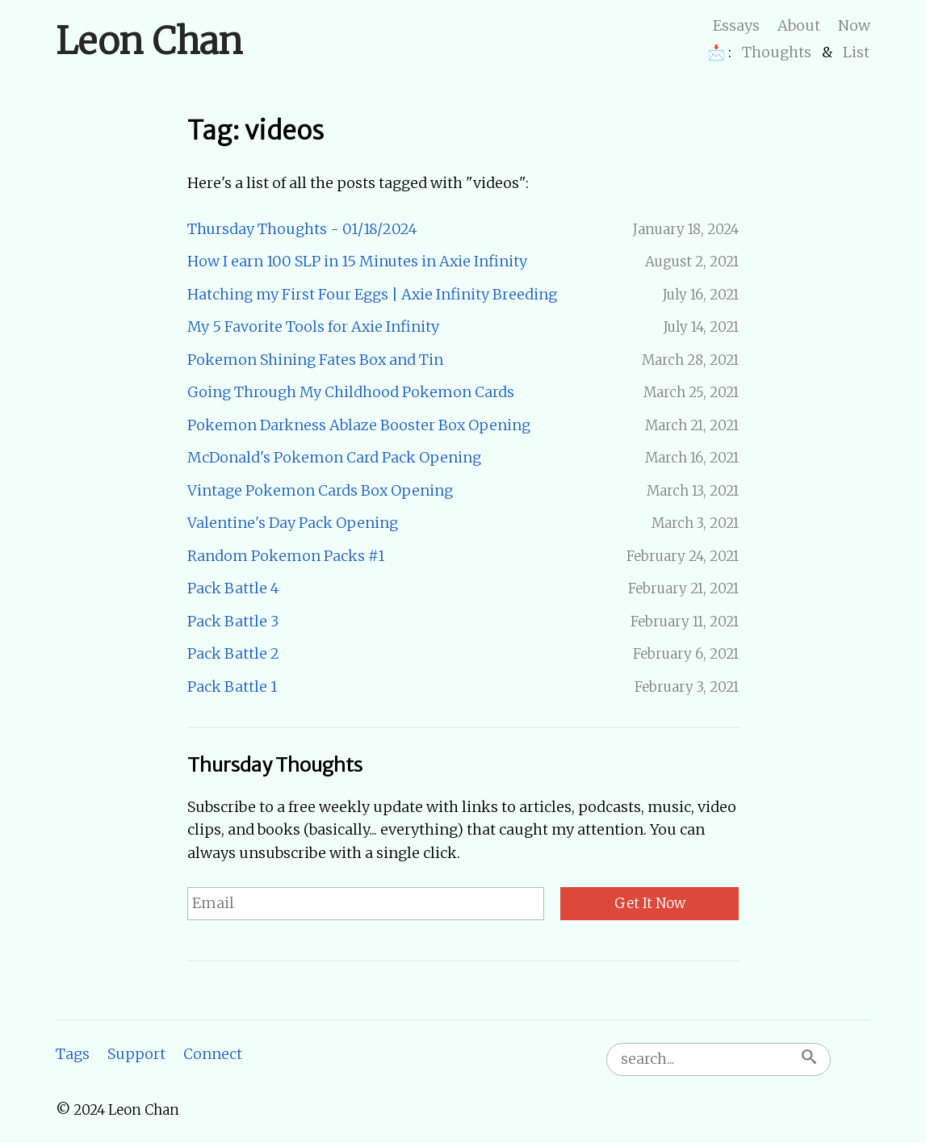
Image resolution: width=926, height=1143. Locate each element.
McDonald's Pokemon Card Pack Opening (334, 457)
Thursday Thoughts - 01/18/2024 (302, 229)
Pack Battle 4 (233, 588)
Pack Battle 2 (233, 653)
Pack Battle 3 (233, 621)
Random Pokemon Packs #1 (285, 555)
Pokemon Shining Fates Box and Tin (315, 359)
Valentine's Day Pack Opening (292, 522)
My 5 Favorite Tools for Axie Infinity (313, 326)
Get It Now (649, 903)
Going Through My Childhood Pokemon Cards (350, 392)
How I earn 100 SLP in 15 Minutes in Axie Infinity (357, 261)
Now (854, 25)
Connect (212, 1054)
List (856, 52)
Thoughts (776, 52)
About (798, 25)
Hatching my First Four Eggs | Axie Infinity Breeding (372, 294)
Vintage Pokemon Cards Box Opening (320, 490)
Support (136, 1054)
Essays (736, 25)
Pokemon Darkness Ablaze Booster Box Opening (358, 425)
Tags (73, 1054)
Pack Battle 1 (232, 686)
